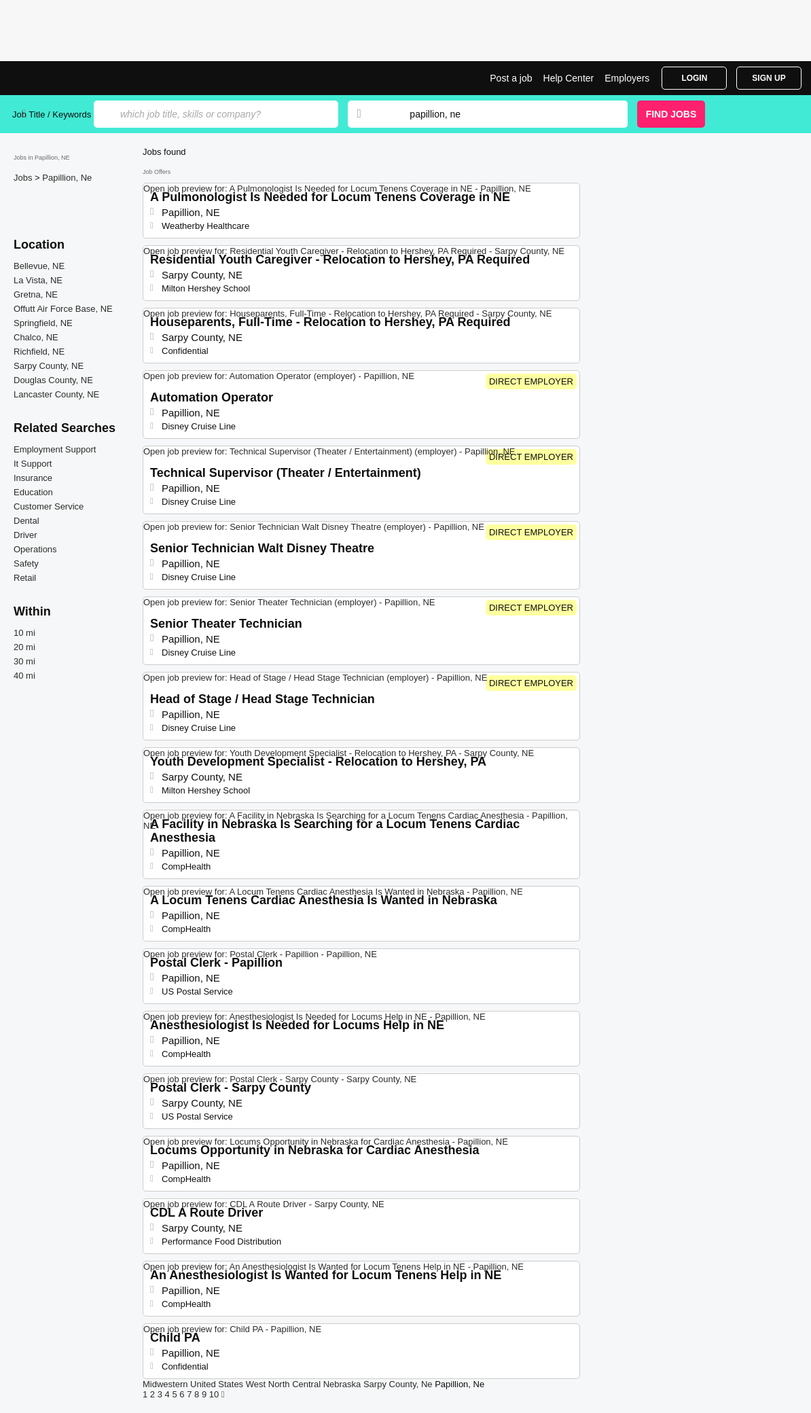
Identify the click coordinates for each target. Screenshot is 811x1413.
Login (694, 78)
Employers (627, 78)
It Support (33, 464)
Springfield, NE (43, 323)
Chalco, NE (36, 337)
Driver (25, 535)
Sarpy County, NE (49, 366)
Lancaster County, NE (56, 394)
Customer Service (49, 506)
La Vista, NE (38, 280)
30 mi (24, 661)
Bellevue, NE (39, 266)
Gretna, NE (36, 294)
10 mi (24, 633)
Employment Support (55, 449)
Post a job (511, 78)
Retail (25, 578)
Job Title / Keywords (51, 114)
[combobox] (505, 114)
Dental (26, 521)
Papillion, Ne (67, 178)
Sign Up (768, 78)
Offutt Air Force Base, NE (63, 309)
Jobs (24, 178)
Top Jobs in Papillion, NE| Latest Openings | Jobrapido (63, 78)
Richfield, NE (39, 351)
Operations (35, 549)
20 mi (24, 647)
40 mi (24, 675)
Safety (26, 563)
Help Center (568, 78)
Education (33, 492)
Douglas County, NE (53, 380)
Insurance (33, 478)
